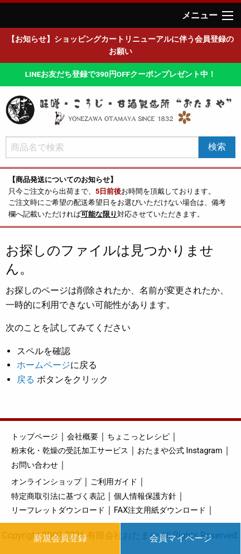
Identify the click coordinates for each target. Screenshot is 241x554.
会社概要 (82, 437)
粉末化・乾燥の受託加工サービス (69, 450)
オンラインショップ (46, 482)
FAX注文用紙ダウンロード (160, 510)
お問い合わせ (34, 465)
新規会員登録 (60, 538)
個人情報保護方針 (145, 496)
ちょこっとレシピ (138, 437)
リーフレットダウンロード (58, 510)
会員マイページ (181, 538)
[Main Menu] (227, 15)
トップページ (34, 437)
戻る (26, 379)
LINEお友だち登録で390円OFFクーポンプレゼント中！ (120, 74)
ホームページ (43, 365)
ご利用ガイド (113, 482)
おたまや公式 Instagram (180, 450)
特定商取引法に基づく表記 (58, 496)
